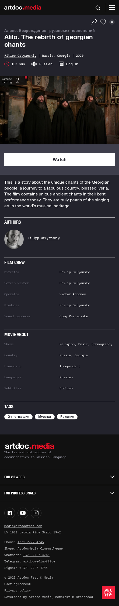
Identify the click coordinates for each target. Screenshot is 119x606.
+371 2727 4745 (31, 542)
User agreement (17, 584)
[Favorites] (103, 22)
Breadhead (84, 597)
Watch (59, 160)
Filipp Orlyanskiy (44, 238)
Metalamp (62, 597)
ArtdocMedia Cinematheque (40, 548)
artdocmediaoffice (39, 561)
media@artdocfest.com (23, 526)
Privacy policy (17, 590)
